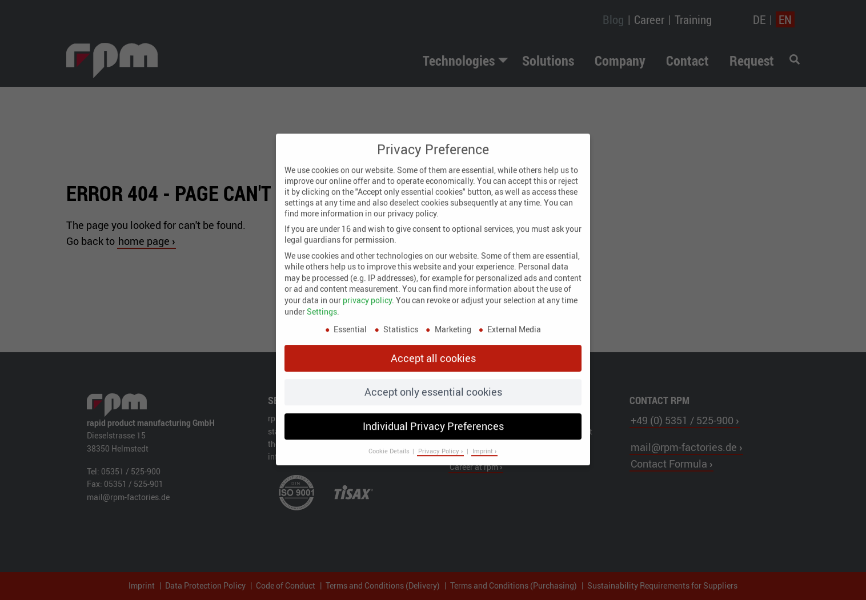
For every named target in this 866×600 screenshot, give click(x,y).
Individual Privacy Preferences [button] (433, 417)
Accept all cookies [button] (433, 349)
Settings (322, 302)
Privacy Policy (439, 442)
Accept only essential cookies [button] (433, 383)
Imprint (483, 442)
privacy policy (367, 290)
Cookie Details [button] (389, 442)
